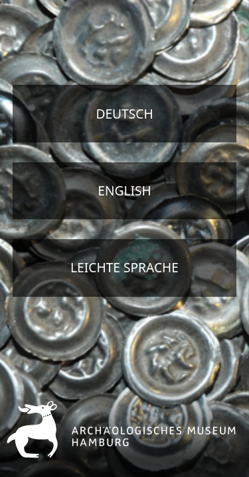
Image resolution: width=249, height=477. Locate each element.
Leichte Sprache (124, 267)
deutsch (124, 114)
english (124, 190)
